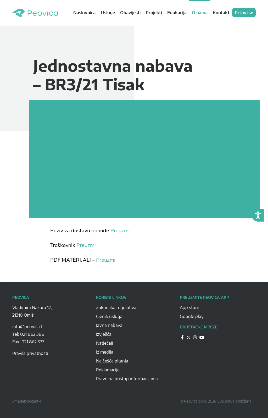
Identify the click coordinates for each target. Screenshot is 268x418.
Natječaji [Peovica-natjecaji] (104, 343)
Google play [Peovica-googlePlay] (192, 316)
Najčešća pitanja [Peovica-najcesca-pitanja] (112, 361)
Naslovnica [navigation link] (84, 12)
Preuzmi (120, 230)
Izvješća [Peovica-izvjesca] (103, 334)
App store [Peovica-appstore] (189, 307)
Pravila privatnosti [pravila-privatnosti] (30, 353)
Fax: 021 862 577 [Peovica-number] (28, 341)
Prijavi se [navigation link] (244, 12)
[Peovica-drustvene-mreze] (182, 337)
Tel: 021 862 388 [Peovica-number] (28, 334)
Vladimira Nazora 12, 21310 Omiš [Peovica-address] (32, 311)
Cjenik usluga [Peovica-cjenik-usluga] (109, 316)
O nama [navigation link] (200, 12)
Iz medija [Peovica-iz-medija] (104, 352)
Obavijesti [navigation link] (130, 12)
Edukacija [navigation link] (177, 12)
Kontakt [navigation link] (221, 12)
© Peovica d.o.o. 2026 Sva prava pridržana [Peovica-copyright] (216, 401)
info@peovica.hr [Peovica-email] (28, 326)
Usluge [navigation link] (108, 12)
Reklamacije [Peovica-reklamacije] (108, 369)
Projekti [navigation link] (154, 12)
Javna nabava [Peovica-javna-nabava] (109, 325)
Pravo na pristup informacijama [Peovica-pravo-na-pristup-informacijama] (127, 378)
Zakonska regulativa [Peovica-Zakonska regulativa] (116, 307)
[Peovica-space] (50, 321)
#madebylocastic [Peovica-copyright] (26, 401)
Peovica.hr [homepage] (35, 13)
